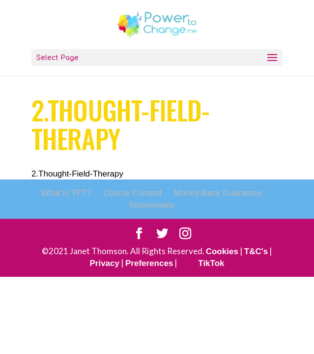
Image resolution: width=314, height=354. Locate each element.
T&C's (256, 251)
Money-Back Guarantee (218, 193)
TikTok (211, 263)
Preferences (149, 263)
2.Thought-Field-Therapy (77, 173)
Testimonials (152, 205)
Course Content (132, 193)
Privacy (104, 263)
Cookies (222, 251)
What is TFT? (66, 193)
